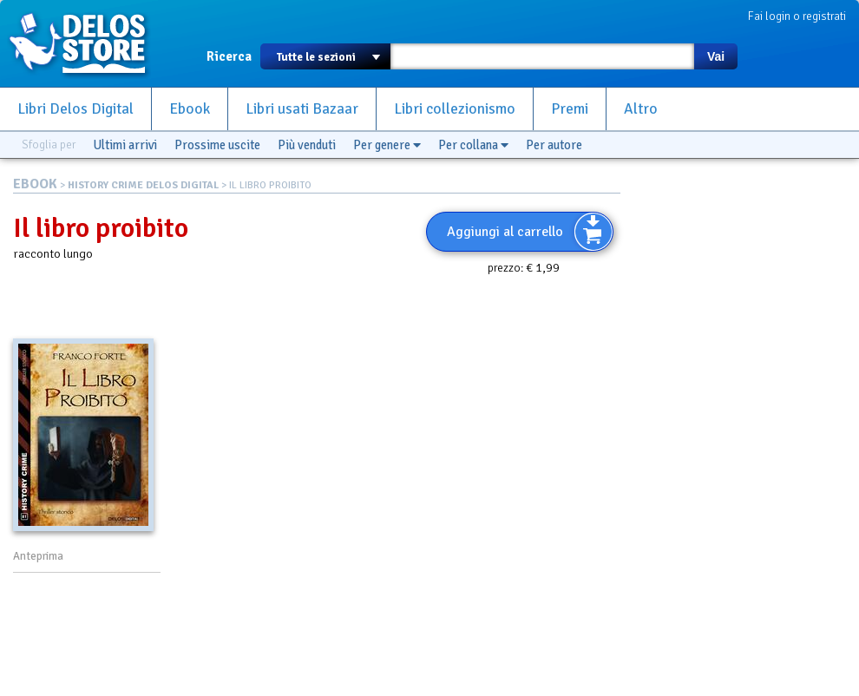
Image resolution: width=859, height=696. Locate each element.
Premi (569, 109)
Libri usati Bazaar (302, 109)
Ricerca (229, 56)
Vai (716, 56)
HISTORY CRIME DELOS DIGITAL (143, 185)
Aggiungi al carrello (505, 231)
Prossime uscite (217, 145)
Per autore (554, 145)
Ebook (189, 109)
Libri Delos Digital (75, 109)
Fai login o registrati (797, 16)
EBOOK (35, 184)
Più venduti (307, 145)
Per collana (473, 145)
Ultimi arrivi (125, 145)
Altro (641, 109)
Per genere (387, 145)
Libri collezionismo (454, 109)
